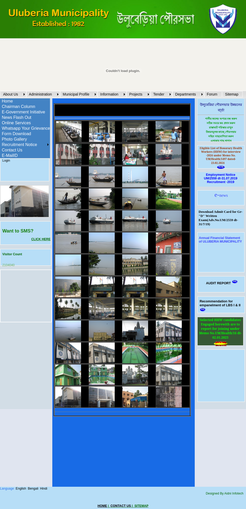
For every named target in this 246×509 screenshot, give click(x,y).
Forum (212, 94)
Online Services (16, 123)
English (21, 488)
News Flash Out (16, 117)
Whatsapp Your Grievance (26, 128)
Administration (40, 94)
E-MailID (10, 155)
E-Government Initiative (23, 112)
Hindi (43, 488)
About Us (10, 94)
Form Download (16, 134)
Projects (135, 94)
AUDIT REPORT (218, 283)
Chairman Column (18, 106)
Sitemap (231, 94)
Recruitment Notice (19, 144)
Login (6, 160)
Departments (185, 94)
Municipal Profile (76, 94)
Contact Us (12, 150)
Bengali (33, 488)
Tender (158, 94)
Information (109, 94)
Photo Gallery (14, 139)
